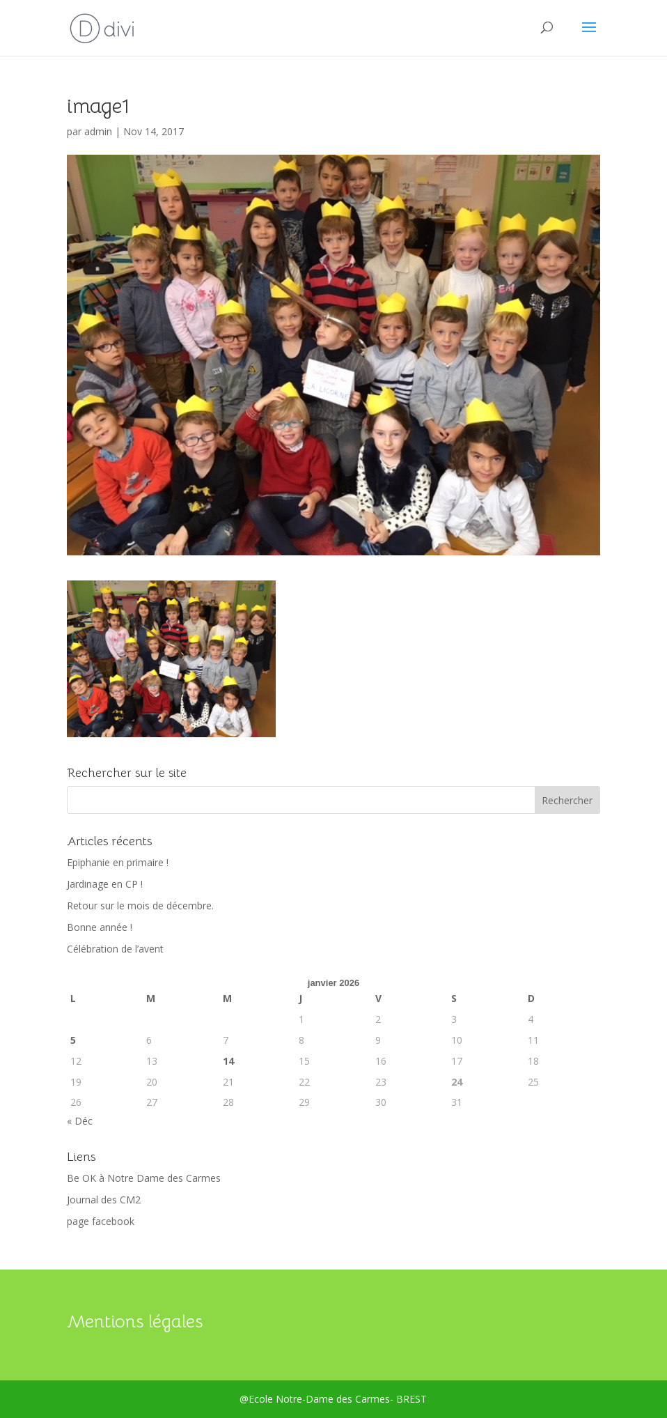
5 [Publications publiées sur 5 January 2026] (73, 1040)
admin (98, 131)
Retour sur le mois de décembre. (140, 905)
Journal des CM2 (104, 1199)
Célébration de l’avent (115, 948)
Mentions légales (135, 1321)
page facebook (100, 1221)
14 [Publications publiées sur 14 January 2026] (228, 1061)
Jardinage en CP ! (105, 884)
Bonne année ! (99, 927)
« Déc (80, 1120)
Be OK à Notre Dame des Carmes (144, 1178)
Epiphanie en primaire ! (117, 862)
